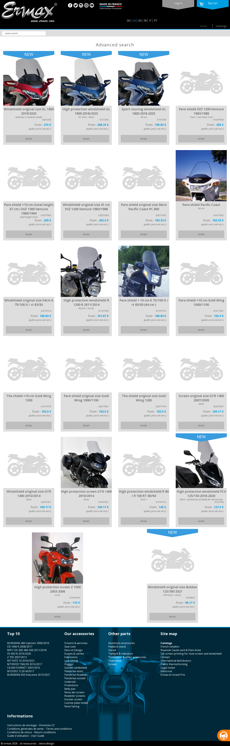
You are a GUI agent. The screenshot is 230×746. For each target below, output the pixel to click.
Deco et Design (73, 650)
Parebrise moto (73, 671)
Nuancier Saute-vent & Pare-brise (181, 650)
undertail (70, 682)
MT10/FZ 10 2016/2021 (21, 660)
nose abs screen (74, 692)
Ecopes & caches (74, 653)
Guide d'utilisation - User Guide (25, 736)
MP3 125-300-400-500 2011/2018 (26, 650)
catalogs (221, 26)
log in (178, 3)
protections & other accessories (127, 657)
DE (128, 20)
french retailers (170, 646)
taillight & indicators (120, 653)
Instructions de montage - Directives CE (30, 725)
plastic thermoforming (174, 664)
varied (112, 650)
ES (139, 20)
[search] (24, 33)
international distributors (176, 660)
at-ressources (28, 743)
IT (150, 20)
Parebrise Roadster (76, 674)
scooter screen (73, 699)
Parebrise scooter (75, 678)
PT (155, 20)
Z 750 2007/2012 (17, 657)
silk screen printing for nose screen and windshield (191, 653)
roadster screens (74, 696)
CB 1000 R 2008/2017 (19, 646)
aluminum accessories (121, 643)
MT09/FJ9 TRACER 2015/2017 (24, 664)
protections (71, 685)
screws (112, 664)
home (203, 26)
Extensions (70, 657)
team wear (115, 660)
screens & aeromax (75, 643)
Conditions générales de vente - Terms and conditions (39, 728)
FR (145, 20)
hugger (69, 664)
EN (134, 20)
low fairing (71, 660)
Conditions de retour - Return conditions (31, 732)
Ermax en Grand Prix (173, 674)
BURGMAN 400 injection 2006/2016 (28, 643)
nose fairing (71, 706)
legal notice (168, 667)
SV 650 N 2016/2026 (19, 653)
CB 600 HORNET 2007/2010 (23, 667)
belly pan (69, 689)
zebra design (46, 743)
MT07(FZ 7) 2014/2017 (20, 671)
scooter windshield (75, 667)
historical (166, 671)
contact (165, 657)
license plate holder (76, 703)
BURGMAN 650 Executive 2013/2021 (28, 674)
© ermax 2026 (9, 743)
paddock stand (117, 646)
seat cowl (70, 646)
